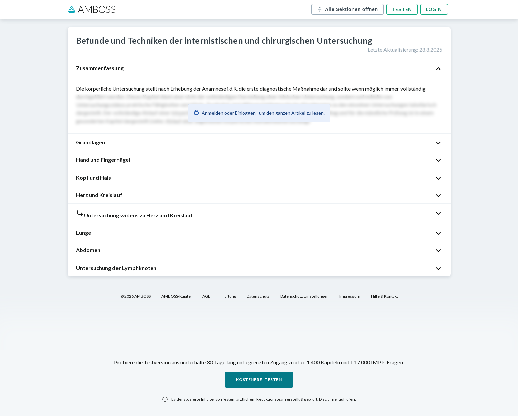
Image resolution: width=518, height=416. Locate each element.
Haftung (229, 296)
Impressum (349, 296)
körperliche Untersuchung (115, 88)
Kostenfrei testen (259, 379)
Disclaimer (328, 399)
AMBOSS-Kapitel (176, 296)
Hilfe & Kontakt (384, 296)
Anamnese (214, 88)
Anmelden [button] (212, 113)
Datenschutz (258, 296)
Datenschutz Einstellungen (304, 296)
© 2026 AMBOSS (135, 296)
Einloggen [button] (245, 113)
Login (434, 9)
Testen (402, 9)
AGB (206, 296)
